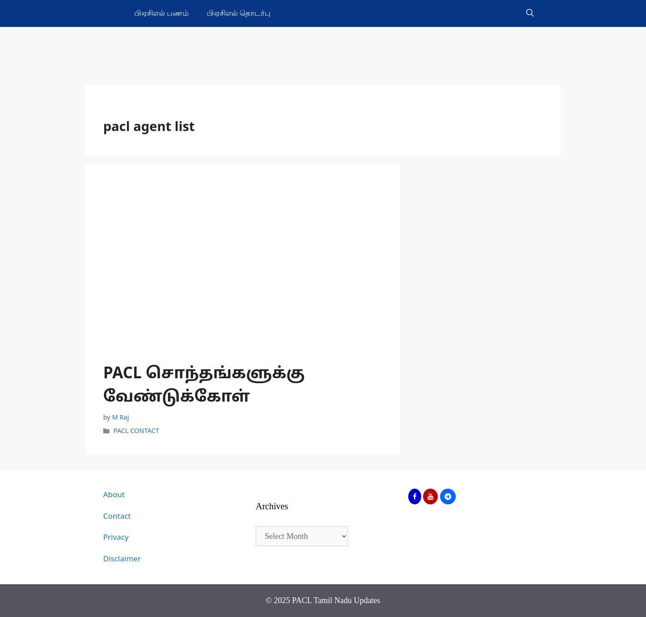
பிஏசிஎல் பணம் (161, 13)
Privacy (116, 538)
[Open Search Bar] (530, 13)
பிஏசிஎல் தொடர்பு (239, 13)
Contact (117, 516)
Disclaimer (122, 559)
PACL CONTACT (136, 431)
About (114, 495)
